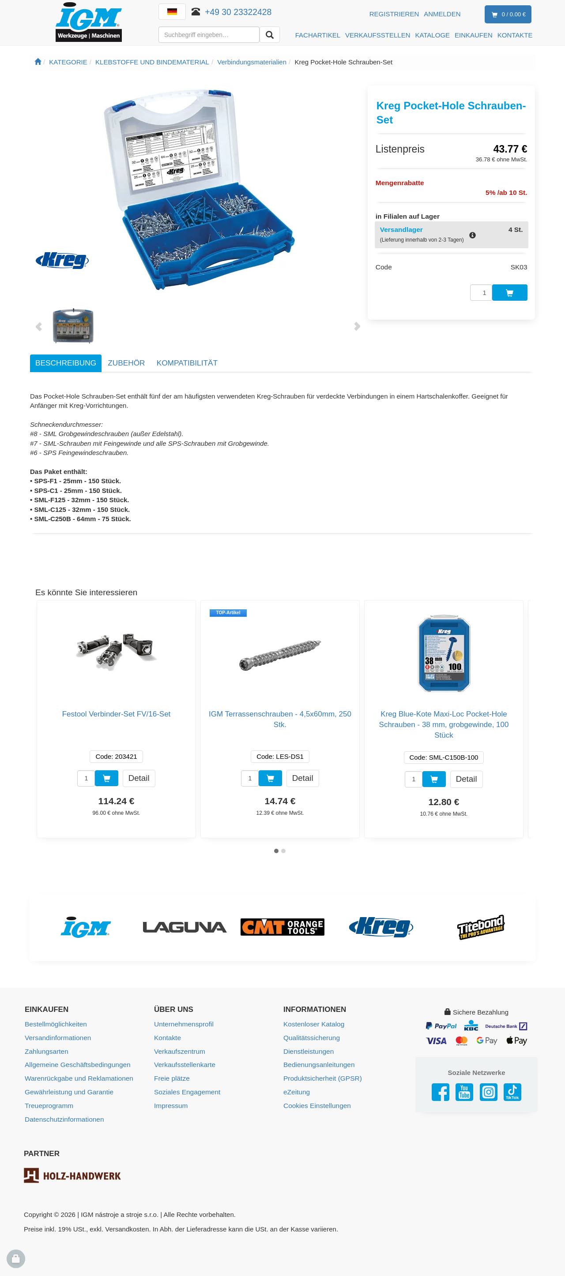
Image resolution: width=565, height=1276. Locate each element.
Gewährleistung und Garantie (68, 1090)
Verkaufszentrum (179, 1050)
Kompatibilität (187, 362)
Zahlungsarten (46, 1050)
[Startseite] (37, 62)
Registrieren (394, 14)
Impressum (170, 1103)
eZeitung (296, 1090)
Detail (139, 777)
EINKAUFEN (474, 35)
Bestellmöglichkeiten (55, 1024)
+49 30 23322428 (238, 12)
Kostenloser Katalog (313, 1024)
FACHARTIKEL (317, 35)
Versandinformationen (57, 1037)
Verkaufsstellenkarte (184, 1063)
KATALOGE (432, 35)
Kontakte (167, 1037)
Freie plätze (171, 1077)
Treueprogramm (48, 1103)
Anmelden (442, 14)
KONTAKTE (515, 35)
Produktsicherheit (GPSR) (321, 1077)
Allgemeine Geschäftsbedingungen (76, 1063)
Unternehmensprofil (183, 1024)
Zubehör (126, 362)
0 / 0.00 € (507, 14)
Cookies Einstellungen (316, 1103)
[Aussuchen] (270, 34)
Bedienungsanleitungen (318, 1063)
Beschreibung (65, 362)
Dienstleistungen (307, 1050)
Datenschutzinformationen (63, 1116)
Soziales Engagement (186, 1090)
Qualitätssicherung (310, 1037)
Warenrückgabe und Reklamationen (77, 1077)
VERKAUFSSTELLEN (378, 35)
